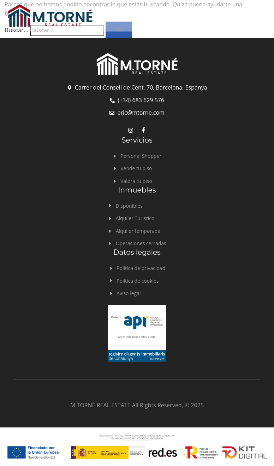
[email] (137, 112)
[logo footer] (137, 64)
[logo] (107, 15)
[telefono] (137, 100)
